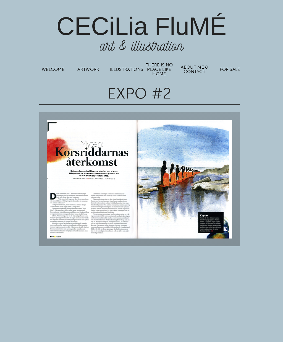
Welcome (52, 69)
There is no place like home (159, 69)
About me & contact (195, 69)
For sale (230, 69)
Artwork (88, 69)
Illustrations (124, 69)
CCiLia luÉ (141, 26)
